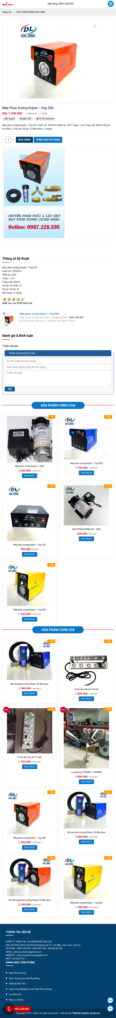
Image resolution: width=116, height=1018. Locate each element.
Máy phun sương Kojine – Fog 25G (86, 463)
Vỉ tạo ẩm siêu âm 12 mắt (30, 757)
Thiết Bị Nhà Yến (17, 983)
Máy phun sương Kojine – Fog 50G (29, 609)
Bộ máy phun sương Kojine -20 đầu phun (86, 832)
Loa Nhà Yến (15, 994)
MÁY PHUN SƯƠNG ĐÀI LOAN (31, 12)
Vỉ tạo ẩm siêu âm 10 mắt (86, 689)
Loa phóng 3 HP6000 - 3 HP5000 (86, 772)
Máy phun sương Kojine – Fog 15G (29, 545)
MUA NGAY (29, 475)
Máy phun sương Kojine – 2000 (29, 466)
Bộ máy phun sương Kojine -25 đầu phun (29, 684)
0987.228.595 (21, 1008)
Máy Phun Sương (17, 973)
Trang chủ (7, 12)
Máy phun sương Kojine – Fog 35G (29, 838)
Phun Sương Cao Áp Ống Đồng (24, 978)
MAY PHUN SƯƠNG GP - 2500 (86, 529)
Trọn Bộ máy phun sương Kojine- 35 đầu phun (29, 900)
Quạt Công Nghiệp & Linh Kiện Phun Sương (30, 989)
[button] (95, 25)
